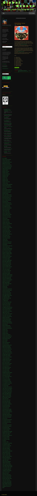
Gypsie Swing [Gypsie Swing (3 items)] (4, 294)
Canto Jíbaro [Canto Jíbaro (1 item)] (4, 215)
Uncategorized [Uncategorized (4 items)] (4, 470)
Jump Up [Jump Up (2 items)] (3, 308)
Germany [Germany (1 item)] (11, 274)
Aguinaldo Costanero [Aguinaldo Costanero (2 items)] (5, 172)
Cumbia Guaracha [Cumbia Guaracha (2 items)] (5, 243)
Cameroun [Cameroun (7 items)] (3, 213)
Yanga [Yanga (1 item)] (11, 478)
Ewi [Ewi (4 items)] (4, 265)
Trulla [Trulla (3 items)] (3, 465)
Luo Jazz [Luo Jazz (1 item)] (7, 316)
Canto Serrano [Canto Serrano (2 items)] (8, 215)
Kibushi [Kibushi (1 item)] (3, 309)
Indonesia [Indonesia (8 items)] (3, 299)
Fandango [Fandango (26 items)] (6, 265)
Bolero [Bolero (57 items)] (11, 196)
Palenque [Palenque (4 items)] (9, 354)
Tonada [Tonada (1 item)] (7, 460)
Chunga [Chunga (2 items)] (8, 227)
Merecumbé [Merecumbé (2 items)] (4, 328)
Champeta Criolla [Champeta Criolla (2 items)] (4, 222)
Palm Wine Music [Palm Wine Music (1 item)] (4, 355)
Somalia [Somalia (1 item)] (9, 435)
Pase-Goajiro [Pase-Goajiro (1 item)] (9, 359)
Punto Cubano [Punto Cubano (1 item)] (10, 389)
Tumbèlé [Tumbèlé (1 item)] (11, 466)
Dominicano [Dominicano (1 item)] (4, 256)
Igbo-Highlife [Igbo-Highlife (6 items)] (4, 296)
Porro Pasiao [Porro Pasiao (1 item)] (8, 384)
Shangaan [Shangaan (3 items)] (3, 432)
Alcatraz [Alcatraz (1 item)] (8, 181)
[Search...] (7, 47)
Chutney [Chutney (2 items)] (10, 227)
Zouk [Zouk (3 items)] (7, 486)
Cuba (27, 71)
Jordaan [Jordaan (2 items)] (9, 304)
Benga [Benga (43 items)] (3, 193)
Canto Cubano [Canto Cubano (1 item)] (9, 214)
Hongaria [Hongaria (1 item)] (8, 295)
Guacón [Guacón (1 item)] (10, 278)
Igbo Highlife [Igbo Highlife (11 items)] (8, 296)
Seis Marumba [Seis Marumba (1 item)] (4, 428)
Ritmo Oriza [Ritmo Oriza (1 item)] (4, 402)
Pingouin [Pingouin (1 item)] (11, 372)
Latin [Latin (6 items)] (5, 312)
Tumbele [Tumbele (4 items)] (8, 466)
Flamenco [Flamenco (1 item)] (3, 266)
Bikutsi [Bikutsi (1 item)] (10, 194)
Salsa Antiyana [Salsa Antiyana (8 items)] (6, 411)
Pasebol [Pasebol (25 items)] (9, 360)
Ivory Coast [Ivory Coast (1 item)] (7, 299)
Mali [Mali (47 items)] (6, 317)
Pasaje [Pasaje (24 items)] (7, 359)
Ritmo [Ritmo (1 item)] (8, 398)
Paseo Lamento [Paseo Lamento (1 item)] (9, 363)
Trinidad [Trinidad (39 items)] (7, 462)
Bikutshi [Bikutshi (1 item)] (8, 194)
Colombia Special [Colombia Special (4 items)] (4, 230)
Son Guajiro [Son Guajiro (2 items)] (8, 439)
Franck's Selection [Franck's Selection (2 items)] (7, 269)
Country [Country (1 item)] (8, 235)
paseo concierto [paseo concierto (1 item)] (4, 363)
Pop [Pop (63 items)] (2, 377)
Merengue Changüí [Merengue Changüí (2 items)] (5, 330)
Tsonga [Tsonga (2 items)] (7, 465)
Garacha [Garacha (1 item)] (3, 274)
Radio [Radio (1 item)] (11, 392)
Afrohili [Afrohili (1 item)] (7, 167)
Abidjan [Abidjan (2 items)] (6, 158)
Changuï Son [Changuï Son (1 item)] (4, 223)
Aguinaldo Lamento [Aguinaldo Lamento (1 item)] (5, 179)
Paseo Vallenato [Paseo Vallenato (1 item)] (4, 367)
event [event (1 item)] (3, 265)
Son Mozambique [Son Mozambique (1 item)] (4, 443)
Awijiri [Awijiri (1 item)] (3, 188)
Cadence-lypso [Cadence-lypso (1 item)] (7, 210)
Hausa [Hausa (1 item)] (3, 295)
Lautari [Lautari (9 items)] (6, 313)
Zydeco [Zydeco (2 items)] (3, 487)
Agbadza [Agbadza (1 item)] (3, 168)
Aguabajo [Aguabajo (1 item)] (6, 168)
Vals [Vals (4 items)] (5, 473)
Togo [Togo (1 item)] (5, 460)
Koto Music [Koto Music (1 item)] (8, 309)
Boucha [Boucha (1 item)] (7, 205)
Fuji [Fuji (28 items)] (10, 270)
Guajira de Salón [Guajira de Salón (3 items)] (4, 283)
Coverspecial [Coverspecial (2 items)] (8, 236)
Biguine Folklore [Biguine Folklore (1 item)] (4, 194)
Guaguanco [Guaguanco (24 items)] (10, 279)
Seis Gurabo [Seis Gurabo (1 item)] (4, 427)
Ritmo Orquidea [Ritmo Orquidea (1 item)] (8, 402)
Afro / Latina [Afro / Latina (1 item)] (4, 167)
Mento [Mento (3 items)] (9, 325)
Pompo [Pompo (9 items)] (10, 376)
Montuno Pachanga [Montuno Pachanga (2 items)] (5, 342)
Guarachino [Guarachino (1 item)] (7, 290)
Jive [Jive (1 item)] (7, 304)
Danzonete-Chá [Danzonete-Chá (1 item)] (4, 252)
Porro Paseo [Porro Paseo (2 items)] (4, 384)
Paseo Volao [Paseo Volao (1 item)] (9, 367)
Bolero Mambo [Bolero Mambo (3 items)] (4, 198)
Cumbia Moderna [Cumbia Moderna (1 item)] (4, 244)
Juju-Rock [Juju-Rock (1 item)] (7, 307)
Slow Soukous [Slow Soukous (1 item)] (4, 435)
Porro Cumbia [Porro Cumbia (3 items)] (9, 381)
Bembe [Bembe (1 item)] (10, 192)
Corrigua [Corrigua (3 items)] (6, 235)
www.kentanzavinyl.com (5, 68)
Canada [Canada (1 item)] (7, 213)
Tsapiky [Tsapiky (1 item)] (5, 465)
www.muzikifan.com (4, 66)
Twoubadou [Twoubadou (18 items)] (5, 469)
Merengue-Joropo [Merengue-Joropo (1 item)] (4, 329)
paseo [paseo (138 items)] (3, 362)
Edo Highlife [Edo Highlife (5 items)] (8, 260)
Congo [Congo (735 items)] (5, 232)
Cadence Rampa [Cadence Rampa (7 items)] (4, 211)
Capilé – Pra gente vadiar (7, 135)
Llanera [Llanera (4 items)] (11, 313)
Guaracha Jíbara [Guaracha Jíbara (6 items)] (4, 286)
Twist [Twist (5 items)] (3, 469)
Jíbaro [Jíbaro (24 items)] (6, 308)
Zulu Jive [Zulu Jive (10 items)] (9, 486)
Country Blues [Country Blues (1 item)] (4, 236)
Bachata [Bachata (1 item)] (5, 188)
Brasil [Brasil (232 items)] (9, 205)
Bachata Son (25, 70)
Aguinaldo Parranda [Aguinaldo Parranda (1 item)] (5, 180)
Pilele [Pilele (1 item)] (7, 372)
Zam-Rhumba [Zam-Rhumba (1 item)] (4, 482)
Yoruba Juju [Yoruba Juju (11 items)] (8, 479)
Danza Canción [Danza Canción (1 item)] (9, 249)
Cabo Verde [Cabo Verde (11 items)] (8, 209)
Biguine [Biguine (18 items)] (7, 193)
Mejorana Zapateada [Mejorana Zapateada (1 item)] (5, 325)
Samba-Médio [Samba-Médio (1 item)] (4, 414)
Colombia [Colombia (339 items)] (8, 228)
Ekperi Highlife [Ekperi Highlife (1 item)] (7, 261)
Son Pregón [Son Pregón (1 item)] (8, 444)
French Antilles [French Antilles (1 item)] (7, 270)
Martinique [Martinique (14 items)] (6, 321)
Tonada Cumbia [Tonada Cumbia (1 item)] (4, 461)
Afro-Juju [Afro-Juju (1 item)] (10, 164)
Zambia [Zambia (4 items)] (7, 482)
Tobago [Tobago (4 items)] (3, 460)
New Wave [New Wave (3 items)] (9, 350)
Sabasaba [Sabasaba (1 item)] (10, 410)
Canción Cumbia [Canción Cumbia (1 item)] (4, 214)
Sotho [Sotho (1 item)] (10, 445)
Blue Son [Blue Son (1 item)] (8, 196)
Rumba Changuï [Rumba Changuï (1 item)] (9, 409)
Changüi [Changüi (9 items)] (7, 223)
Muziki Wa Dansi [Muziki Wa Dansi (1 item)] (4, 347)
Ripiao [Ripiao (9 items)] (6, 398)
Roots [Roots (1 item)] (6, 406)
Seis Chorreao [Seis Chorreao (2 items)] (9, 422)
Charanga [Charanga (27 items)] (10, 223)
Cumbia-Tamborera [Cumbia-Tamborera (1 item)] (5, 240)
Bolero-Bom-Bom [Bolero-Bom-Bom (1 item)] (4, 197)
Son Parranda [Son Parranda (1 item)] (4, 444)
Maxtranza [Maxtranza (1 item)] (9, 321)
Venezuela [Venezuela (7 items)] (7, 475)
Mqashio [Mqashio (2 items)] (3, 346)
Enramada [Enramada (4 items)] (9, 262)
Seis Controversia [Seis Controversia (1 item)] (4, 424)
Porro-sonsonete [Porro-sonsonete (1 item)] (4, 380)
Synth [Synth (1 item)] (9, 452)
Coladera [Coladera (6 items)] (5, 228)
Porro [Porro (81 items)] (4, 377)
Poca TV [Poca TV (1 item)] (3, 376)
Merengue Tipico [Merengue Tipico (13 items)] (4, 337)
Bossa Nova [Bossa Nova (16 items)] (4, 205)
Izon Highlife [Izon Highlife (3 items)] (4, 300)
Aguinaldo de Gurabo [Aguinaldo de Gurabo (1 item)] (5, 175)
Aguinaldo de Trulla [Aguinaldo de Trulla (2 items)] (5, 176)
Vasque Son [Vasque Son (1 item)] (4, 475)
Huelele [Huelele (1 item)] (10, 295)
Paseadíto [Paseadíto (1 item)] (3, 360)
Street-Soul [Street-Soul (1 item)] (4, 449)
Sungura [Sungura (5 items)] (3, 452)
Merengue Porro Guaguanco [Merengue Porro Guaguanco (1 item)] (6, 334)
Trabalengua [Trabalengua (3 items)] (9, 461)
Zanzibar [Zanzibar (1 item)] (10, 482)
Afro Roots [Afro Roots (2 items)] (9, 167)
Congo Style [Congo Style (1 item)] (8, 232)
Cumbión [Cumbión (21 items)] (3, 247)
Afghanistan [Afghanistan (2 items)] (4, 163)
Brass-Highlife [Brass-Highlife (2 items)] (4, 206)
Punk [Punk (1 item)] (6, 389)
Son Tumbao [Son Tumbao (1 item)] (7, 445)
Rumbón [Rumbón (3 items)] (7, 410)
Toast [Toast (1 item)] (10, 458)
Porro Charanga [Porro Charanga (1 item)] (4, 381)
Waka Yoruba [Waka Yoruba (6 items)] (9, 477)
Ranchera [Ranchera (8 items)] (9, 393)
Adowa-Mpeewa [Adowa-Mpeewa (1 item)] (4, 162)
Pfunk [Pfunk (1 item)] (9, 371)
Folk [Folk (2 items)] (6, 266)
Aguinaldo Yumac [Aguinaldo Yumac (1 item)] (4, 181)
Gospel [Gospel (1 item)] (10, 277)
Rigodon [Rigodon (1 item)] (3, 398)
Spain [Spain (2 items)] (5, 448)
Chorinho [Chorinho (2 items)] (3, 227)
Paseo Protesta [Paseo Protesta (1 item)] (8, 364)
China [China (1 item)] (7, 226)
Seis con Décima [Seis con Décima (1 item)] (4, 423)
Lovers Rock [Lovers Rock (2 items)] (4, 316)
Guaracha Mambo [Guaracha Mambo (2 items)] (4, 287)
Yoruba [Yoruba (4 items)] (5, 479)
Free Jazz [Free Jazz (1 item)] (3, 270)
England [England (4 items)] (6, 262)
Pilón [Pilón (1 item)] (8, 372)
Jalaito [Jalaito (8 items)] (7, 300)
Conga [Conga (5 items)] (3, 232)
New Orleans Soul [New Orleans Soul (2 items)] (5, 350)
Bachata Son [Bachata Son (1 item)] (10, 189)
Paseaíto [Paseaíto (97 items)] (6, 360)
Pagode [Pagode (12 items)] (6, 354)
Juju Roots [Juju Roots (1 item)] (10, 307)
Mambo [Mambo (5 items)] (8, 317)
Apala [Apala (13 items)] (7, 184)
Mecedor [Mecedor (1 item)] (3, 324)
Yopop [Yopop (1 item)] (3, 479)
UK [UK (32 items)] (10, 469)
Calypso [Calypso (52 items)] (8, 211)
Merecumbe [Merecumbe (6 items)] (9, 326)
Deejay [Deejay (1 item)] (10, 252)
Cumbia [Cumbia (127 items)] (6, 239)
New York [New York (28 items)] (3, 351)
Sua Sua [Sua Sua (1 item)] (7, 449)
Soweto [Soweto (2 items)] (3, 448)
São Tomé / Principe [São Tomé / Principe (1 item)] (5, 453)
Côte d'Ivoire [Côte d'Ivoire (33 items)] (7, 248)
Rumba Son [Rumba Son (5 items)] (4, 410)
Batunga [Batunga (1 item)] (3, 192)
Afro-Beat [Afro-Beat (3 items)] (8, 163)
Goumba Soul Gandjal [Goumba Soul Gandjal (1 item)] (5, 278)
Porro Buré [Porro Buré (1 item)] (8, 380)
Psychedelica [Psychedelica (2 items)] (10, 388)
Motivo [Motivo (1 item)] (6, 343)
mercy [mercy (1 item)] (6, 326)
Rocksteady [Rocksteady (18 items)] (8, 405)
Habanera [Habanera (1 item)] (7, 294)
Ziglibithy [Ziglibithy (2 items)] (6, 483)
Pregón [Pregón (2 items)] (3, 388)
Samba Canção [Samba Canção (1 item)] (4, 415)
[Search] (32, 13)
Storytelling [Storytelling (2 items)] (8, 448)
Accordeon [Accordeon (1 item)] (9, 159)
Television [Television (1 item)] (3, 457)
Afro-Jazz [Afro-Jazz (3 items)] (7, 164)
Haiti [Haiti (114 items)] (10, 294)
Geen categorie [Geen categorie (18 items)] (7, 274)
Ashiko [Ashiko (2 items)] (6, 185)
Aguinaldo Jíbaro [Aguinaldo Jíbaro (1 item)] (4, 177)
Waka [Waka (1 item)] (3, 477)
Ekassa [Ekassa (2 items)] (3, 261)
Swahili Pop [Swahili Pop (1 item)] (6, 452)
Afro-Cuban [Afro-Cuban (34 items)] (4, 164)
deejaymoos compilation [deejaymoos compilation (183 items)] (5, 253)
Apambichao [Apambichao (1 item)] (10, 184)
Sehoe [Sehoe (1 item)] (3, 418)
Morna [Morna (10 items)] (9, 342)
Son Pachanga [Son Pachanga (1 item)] (10, 443)
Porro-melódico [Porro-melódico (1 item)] (8, 379)
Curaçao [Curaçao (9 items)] (8, 247)
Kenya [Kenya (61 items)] (11, 308)
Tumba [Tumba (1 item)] (3, 466)
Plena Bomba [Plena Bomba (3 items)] (4, 375)
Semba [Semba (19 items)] (8, 431)
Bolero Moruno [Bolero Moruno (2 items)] (9, 198)
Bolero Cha (21, 71)
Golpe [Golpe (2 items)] (8, 277)
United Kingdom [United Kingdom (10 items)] (9, 470)
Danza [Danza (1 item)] (6, 249)
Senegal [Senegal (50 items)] (11, 431)
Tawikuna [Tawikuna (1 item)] (10, 456)
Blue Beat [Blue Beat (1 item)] (3, 196)
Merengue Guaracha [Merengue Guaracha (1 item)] (5, 333)
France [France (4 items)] (3, 269)
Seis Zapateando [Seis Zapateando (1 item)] (4, 431)
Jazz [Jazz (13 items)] (3, 303)
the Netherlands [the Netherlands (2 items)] (7, 457)
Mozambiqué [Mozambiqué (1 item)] (4, 345)
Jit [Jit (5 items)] (6, 304)
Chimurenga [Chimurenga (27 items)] (4, 226)
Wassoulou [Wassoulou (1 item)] (4, 478)
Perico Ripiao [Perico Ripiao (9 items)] (4, 371)
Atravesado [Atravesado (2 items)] (9, 185)
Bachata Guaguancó (20, 70)
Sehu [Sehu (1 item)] (5, 418)
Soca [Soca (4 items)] (7, 435)
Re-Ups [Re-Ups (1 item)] (3, 394)
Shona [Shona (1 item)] (6, 432)
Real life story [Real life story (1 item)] (7, 394)
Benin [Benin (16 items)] (5, 193)
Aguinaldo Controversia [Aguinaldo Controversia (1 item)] (5, 171)
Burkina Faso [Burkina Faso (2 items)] (4, 209)
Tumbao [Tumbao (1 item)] (5, 466)
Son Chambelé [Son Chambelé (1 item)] (7, 436)
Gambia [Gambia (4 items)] (3, 273)
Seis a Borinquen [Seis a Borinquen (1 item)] (4, 419)
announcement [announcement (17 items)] (4, 184)
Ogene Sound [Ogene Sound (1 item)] (9, 351)
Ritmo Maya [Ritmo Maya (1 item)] (8, 401)
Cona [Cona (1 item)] (10, 231)
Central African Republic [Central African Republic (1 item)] (5, 219)
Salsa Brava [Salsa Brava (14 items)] (10, 411)
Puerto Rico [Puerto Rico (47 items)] (4, 389)
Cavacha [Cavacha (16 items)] (6, 218)
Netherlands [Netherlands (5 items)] (9, 347)
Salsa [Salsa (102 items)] (3, 411)
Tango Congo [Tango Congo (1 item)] (4, 456)
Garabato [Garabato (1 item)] (8, 273)
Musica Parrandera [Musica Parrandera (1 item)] (7, 346)
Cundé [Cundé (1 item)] (6, 247)
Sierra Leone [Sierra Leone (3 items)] (9, 432)
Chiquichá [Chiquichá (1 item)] (9, 226)
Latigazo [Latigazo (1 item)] (3, 312)
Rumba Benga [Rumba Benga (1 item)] (4, 409)
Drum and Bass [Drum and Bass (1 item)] (8, 257)
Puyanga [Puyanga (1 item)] (8, 392)
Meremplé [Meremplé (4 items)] (7, 328)
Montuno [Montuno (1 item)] (8, 338)
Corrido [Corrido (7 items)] (3, 235)
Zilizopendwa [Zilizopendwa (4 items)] (9, 483)
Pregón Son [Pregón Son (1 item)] (6, 388)
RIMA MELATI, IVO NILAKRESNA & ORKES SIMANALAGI (7, 110)
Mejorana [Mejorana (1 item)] (6, 324)
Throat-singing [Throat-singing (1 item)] (4, 458)
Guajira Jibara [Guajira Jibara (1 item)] (9, 283)
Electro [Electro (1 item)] (10, 261)
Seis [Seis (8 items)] (6, 418)
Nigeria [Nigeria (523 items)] (6, 351)
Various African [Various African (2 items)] (4, 474)
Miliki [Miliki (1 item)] (10, 337)
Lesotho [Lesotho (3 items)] (8, 313)
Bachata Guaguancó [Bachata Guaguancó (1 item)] (5, 189)
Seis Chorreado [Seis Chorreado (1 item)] (4, 422)
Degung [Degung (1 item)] (10, 253)
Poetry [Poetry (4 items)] (6, 376)
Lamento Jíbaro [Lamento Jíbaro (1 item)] (9, 311)
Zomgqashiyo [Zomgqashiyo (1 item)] (4, 486)
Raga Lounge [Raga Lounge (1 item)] (4, 393)
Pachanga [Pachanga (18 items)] (3, 354)
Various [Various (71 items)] (8, 473)
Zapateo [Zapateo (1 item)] (3, 483)
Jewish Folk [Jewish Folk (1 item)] (4, 304)
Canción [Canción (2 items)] (9, 213)
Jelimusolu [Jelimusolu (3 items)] (8, 303)
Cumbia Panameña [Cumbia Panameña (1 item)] (5, 245)
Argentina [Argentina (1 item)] (3, 185)
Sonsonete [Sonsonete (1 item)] (3, 445)
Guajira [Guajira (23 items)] (3, 282)
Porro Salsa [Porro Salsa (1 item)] (4, 385)
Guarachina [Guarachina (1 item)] (4, 290)
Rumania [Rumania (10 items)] (8, 406)
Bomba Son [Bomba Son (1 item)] (9, 202)
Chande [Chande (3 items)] (8, 222)
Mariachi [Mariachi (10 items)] (9, 320)
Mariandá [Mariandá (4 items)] (3, 321)
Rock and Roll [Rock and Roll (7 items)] (4, 405)
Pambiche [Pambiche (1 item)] (8, 355)
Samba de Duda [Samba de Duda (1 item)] (9, 415)
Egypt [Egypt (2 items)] (11, 260)
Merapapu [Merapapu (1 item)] (3, 326)
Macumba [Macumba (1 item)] (10, 316)
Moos (3, 18)
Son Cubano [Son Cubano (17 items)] (4, 439)
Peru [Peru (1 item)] (7, 371)
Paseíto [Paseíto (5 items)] (3, 368)
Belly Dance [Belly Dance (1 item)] (6, 192)
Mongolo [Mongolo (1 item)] (6, 338)
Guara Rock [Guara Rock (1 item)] (4, 291)
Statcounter (4, 94)
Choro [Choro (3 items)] (6, 227)
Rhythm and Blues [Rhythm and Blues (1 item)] (8, 397)
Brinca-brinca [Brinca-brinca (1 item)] (8, 206)
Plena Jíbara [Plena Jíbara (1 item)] (8, 375)
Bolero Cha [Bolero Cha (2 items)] (9, 197)
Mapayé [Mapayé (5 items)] (3, 320)
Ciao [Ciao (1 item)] (3, 228)
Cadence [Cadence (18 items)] (3, 210)
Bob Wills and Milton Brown (8, 114)
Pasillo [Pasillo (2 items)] (6, 368)
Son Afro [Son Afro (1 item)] (3, 436)
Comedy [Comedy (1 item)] (9, 230)
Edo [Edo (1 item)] (5, 260)
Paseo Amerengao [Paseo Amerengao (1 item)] (7, 362)
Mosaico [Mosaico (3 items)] (3, 343)
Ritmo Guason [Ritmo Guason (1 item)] (4, 401)
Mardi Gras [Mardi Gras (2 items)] (6, 320)
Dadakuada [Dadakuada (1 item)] (10, 248)
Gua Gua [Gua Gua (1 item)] (7, 279)
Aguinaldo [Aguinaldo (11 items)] (9, 168)
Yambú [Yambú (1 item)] (9, 478)
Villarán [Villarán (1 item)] (10, 475)
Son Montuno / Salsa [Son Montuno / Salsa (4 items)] (5, 441)
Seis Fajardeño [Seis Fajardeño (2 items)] (9, 426)
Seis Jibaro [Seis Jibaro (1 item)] (7, 427)
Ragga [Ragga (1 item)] (7, 393)
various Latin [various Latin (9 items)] (8, 474)
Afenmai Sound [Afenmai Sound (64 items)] (9, 162)
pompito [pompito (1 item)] (8, 376)
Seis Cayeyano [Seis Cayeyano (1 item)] (9, 419)
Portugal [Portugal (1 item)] (7, 385)
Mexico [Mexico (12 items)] (8, 337)
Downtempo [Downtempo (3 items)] (4, 257)
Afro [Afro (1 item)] (6, 163)
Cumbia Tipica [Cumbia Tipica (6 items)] (10, 245)
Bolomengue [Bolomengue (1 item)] (4, 201)
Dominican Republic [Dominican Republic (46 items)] (9, 256)
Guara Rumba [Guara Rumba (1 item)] (8, 291)
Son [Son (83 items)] (11, 435)
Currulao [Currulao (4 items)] (3, 248)
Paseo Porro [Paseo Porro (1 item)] (4, 364)
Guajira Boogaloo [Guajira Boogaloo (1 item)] (7, 282)
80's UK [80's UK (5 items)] (3, 158)
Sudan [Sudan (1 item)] (9, 449)
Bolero (19, 71)
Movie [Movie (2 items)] (8, 343)
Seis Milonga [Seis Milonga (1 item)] (8, 428)
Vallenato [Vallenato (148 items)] (3, 473)
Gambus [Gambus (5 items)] (6, 273)
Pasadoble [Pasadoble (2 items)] (3, 359)
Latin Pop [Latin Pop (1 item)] (3, 313)
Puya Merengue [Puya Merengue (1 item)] (4, 392)
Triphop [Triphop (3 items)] (9, 462)
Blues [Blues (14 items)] (6, 196)
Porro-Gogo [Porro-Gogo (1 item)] (4, 379)
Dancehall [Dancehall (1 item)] (3, 249)
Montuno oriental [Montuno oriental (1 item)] (4, 341)
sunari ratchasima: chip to (7, 137)
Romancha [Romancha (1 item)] (3, 406)
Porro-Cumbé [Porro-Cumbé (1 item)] (7, 377)
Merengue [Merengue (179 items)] (10, 328)
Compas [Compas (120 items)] (3, 231)
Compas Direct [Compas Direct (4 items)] (7, 231)
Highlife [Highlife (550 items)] (5, 295)
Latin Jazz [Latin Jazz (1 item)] (8, 312)
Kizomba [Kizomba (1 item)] (6, 309)
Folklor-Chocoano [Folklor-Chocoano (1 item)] (9, 266)
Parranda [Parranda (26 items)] (3, 358)
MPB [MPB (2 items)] (10, 345)
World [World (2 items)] (6, 478)
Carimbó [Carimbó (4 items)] (3, 218)
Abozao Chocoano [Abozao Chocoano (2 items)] (5, 159)
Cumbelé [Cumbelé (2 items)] (3, 239)
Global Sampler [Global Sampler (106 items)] (4, 277)
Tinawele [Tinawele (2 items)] (8, 458)
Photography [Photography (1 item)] (4, 372)
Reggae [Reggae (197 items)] (10, 394)
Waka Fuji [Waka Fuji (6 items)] (5, 477)
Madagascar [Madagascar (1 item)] (4, 317)
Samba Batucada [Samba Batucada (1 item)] (9, 414)
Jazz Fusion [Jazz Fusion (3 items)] (5, 303)
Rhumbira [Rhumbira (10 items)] (3, 397)
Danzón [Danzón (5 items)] (8, 252)
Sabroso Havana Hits (24, 44)
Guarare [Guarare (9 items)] (10, 290)
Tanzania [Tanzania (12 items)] (7, 456)
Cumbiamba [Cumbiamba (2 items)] (9, 243)
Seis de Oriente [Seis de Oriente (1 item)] (4, 426)
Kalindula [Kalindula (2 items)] (8, 308)
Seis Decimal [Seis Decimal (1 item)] (9, 424)
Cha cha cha (24, 71)
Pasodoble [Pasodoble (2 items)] (8, 368)
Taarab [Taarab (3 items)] (9, 453)
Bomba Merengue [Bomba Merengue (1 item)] (4, 202)
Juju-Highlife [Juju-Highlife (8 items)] (4, 307)
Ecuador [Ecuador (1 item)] (3, 260)
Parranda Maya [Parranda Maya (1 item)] (7, 358)
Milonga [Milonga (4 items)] (3, 338)
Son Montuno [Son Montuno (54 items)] (4, 440)
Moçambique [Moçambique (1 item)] (8, 345)
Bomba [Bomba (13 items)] (7, 201)
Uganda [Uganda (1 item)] (8, 469)
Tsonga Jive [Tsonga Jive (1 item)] (10, 465)
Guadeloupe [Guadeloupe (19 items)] (4, 279)
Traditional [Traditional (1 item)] (3, 462)
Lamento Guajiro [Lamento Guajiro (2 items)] (4, 311)
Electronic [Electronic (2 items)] (3, 262)
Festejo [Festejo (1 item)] (9, 265)
